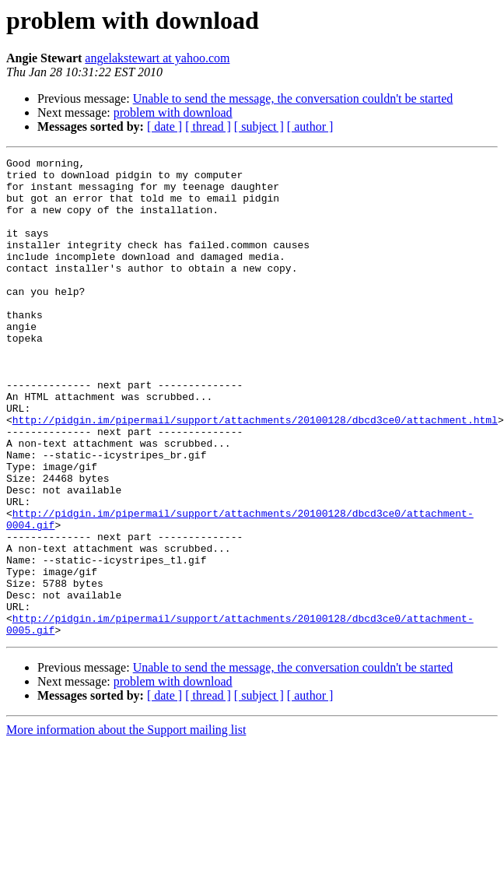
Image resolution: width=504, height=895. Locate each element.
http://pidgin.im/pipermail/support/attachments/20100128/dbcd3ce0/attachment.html (255, 473)
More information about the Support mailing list (126, 825)
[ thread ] (208, 126)
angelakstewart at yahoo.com (157, 58)
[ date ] (164, 126)
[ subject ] (259, 126)
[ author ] (310, 126)
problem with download (173, 112)
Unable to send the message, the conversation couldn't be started (293, 98)
